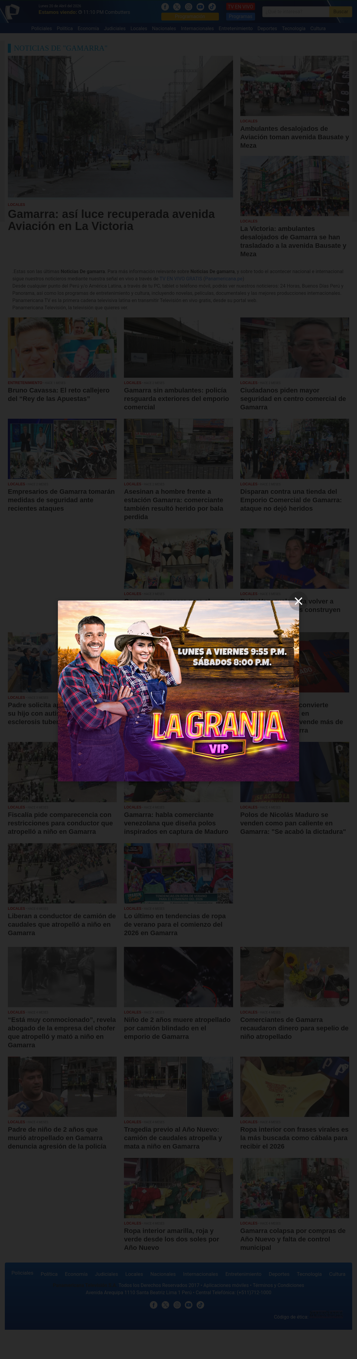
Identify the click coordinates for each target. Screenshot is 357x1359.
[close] (298, 601)
